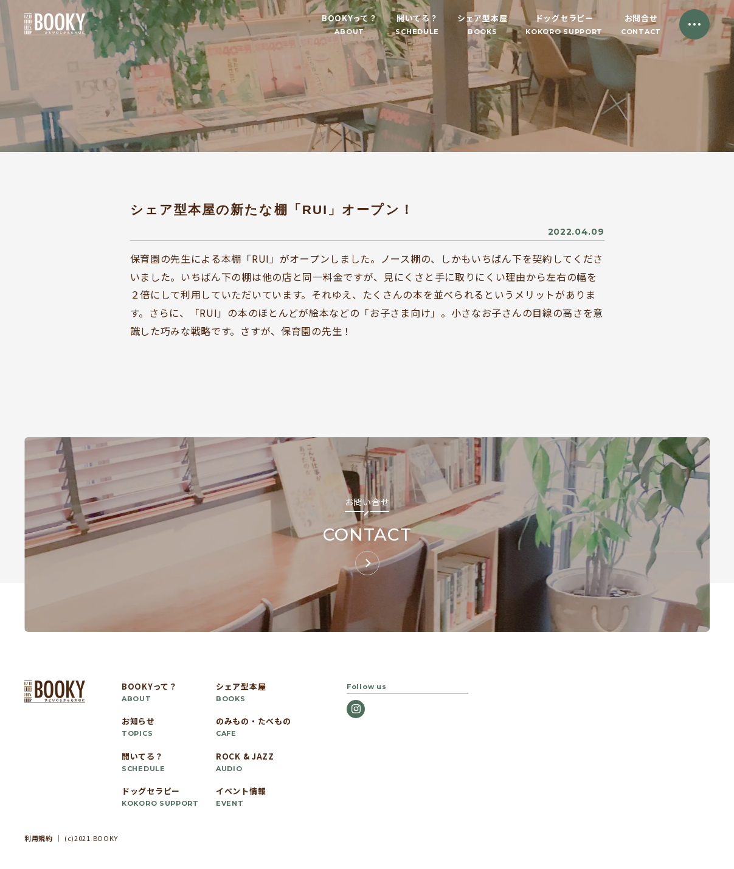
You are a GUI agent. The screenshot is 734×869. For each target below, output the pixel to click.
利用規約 (38, 838)
